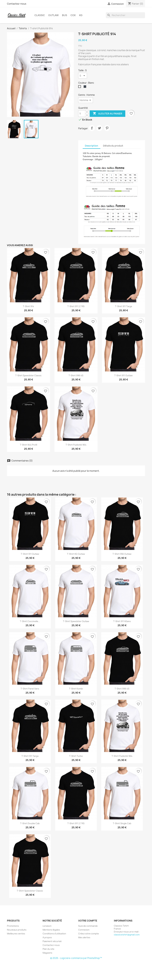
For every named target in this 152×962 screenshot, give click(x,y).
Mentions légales (51, 929)
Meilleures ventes (16, 933)
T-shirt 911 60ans (122, 621)
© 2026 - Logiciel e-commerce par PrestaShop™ (76, 958)
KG (80, 15)
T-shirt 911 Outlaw (123, 375)
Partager (92, 128)
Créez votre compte (88, 933)
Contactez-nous (16, 3)
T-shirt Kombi (76, 688)
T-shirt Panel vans (30, 688)
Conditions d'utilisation (54, 933)
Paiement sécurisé (52, 941)
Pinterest (107, 128)
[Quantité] (81, 113)
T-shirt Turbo (76, 756)
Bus (64, 15)
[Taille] (82, 75)
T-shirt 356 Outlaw (122, 553)
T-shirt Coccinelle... (30, 621)
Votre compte (87, 920)
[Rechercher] (125, 15)
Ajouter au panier (107, 114)
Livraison (47, 925)
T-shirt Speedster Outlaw (76, 621)
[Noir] (85, 87)
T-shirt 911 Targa (123, 306)
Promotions (13, 925)
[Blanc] (80, 87)
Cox (73, 15)
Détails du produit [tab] (113, 145)
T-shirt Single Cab (122, 823)
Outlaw (53, 15)
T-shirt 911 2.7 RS (75, 306)
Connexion (84, 929)
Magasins (47, 952)
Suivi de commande (88, 925)
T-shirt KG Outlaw (76, 553)
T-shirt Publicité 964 (76, 444)
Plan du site (48, 949)
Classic (39, 15)
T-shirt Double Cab (30, 823)
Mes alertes (84, 937)
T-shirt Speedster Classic (28, 375)
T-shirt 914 (28, 306)
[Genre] (85, 100)
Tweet (99, 128)
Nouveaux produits (16, 929)
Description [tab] (91, 145)
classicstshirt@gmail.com (127, 934)
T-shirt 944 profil (28, 444)
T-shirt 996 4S (76, 375)
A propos (47, 937)
